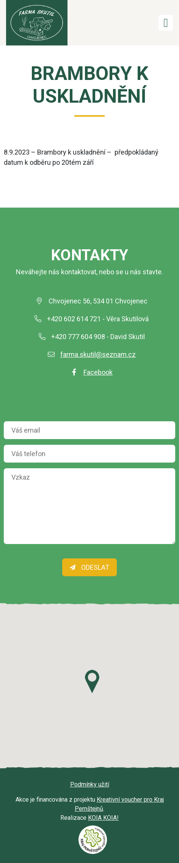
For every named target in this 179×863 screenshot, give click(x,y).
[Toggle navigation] (166, 23)
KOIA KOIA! (103, 817)
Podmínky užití (89, 784)
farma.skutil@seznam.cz (98, 354)
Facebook (98, 372)
